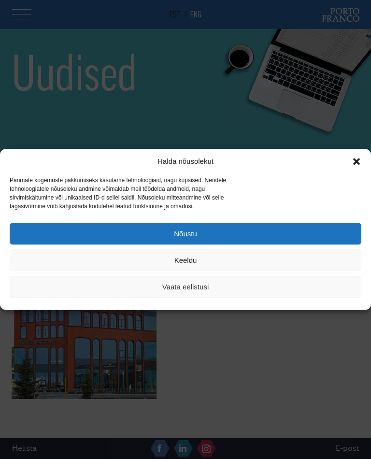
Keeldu (185, 260)
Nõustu (185, 234)
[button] (356, 161)
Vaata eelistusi (185, 287)
